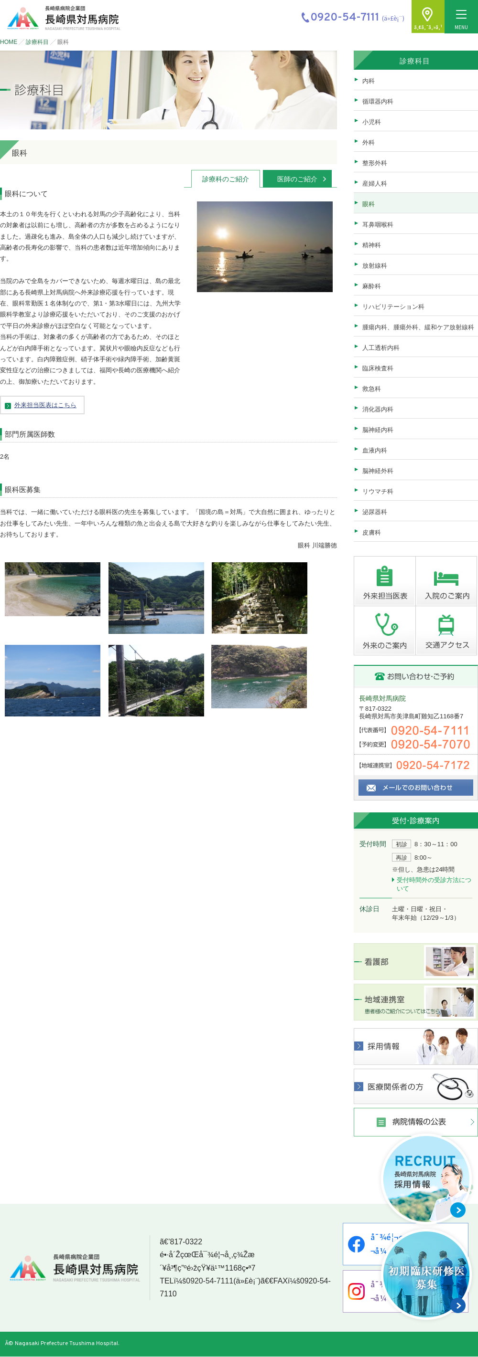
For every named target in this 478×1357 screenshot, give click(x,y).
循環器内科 (377, 101)
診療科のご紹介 (225, 179)
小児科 (371, 122)
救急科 (371, 388)
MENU (461, 20)
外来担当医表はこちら (45, 405)
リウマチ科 (377, 491)
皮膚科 (371, 532)
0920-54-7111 (209, 1281)
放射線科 (374, 265)
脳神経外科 (377, 470)
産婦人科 (374, 183)
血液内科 (374, 450)
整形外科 (374, 163)
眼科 (368, 204)
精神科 (371, 245)
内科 (368, 80)
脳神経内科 (377, 429)
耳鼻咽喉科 (377, 224)
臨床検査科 (377, 368)
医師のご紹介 (297, 179)
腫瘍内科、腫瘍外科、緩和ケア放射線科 (418, 327)
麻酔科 (371, 286)
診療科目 (37, 42)
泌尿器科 (374, 511)
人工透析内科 (381, 347)
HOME (8, 42)
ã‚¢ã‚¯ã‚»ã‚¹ (428, 27)
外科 (368, 142)
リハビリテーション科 (393, 306)
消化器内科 (377, 409)
